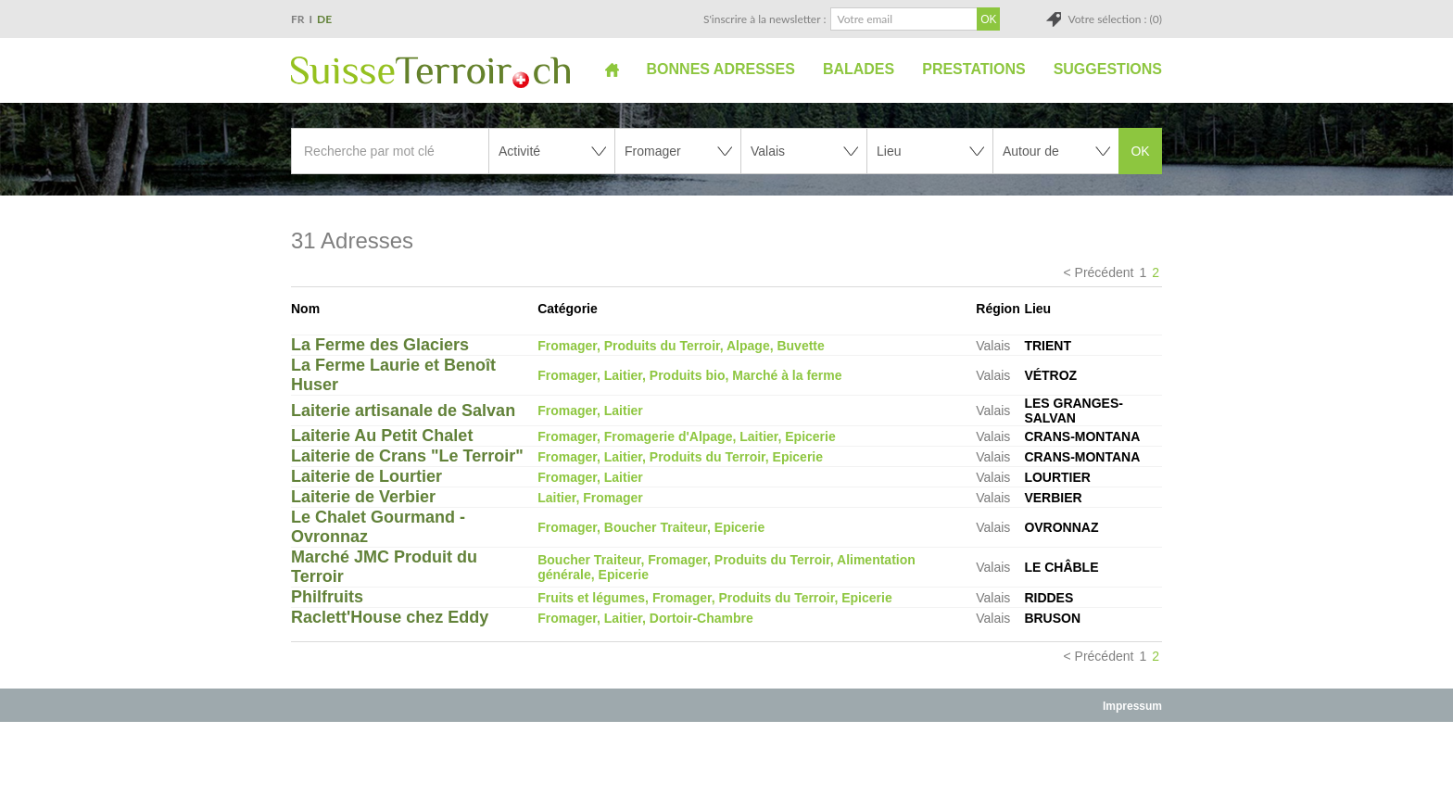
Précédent (1104, 272)
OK (1140, 151)
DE (324, 19)
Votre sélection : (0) (1115, 19)
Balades (858, 69)
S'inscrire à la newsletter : (765, 19)
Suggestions (1108, 69)
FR (298, 19)
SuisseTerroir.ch (430, 72)
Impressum (1132, 706)
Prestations (973, 69)
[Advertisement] (726, 764)
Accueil (612, 69)
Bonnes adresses (721, 69)
